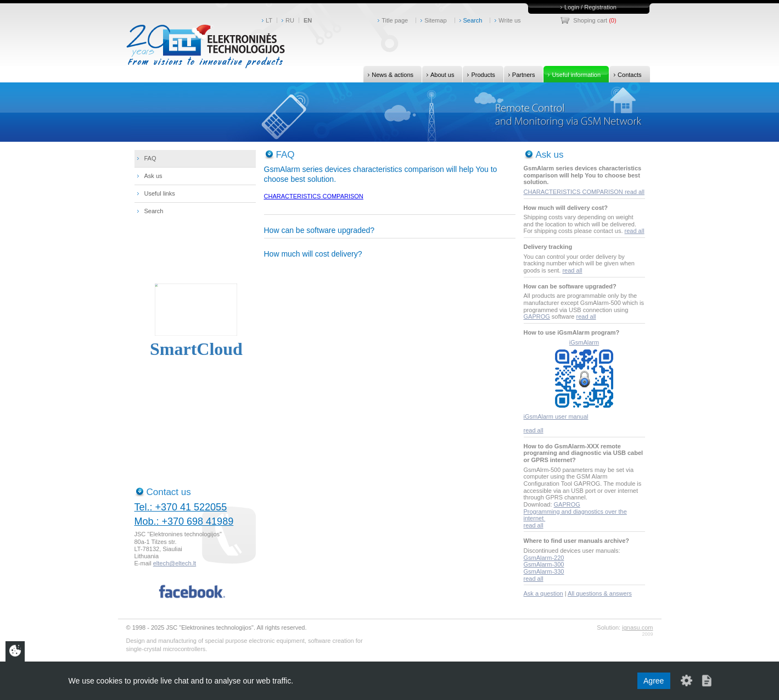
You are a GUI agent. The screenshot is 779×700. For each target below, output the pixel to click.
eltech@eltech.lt (174, 563)
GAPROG (537, 316)
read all (635, 191)
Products (479, 74)
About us (438, 74)
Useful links (159, 193)
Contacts (625, 74)
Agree (653, 680)
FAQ (150, 158)
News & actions (388, 74)
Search (473, 20)
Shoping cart (590, 20)
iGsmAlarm (584, 342)
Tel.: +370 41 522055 (180, 507)
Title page (395, 20)
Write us (509, 20)
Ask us (153, 176)
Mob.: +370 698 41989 (184, 521)
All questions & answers (600, 593)
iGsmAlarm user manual (556, 416)
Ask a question (543, 593)
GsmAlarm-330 (544, 571)
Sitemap (435, 20)
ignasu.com (637, 627)
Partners (519, 74)
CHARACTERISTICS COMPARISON (313, 196)
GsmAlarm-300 (544, 564)
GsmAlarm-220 (544, 557)
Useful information (572, 74)
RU (289, 20)
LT (269, 20)
